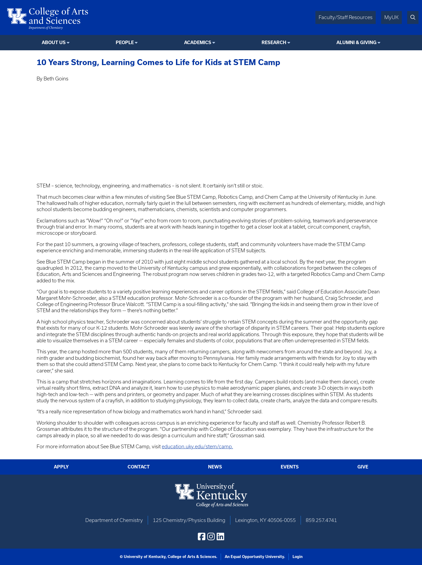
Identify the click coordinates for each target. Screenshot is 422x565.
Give (362, 466)
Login (298, 557)
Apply (61, 466)
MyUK (391, 17)
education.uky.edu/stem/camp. (197, 446)
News (215, 466)
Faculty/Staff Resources (345, 17)
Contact (139, 466)
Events (290, 466)
